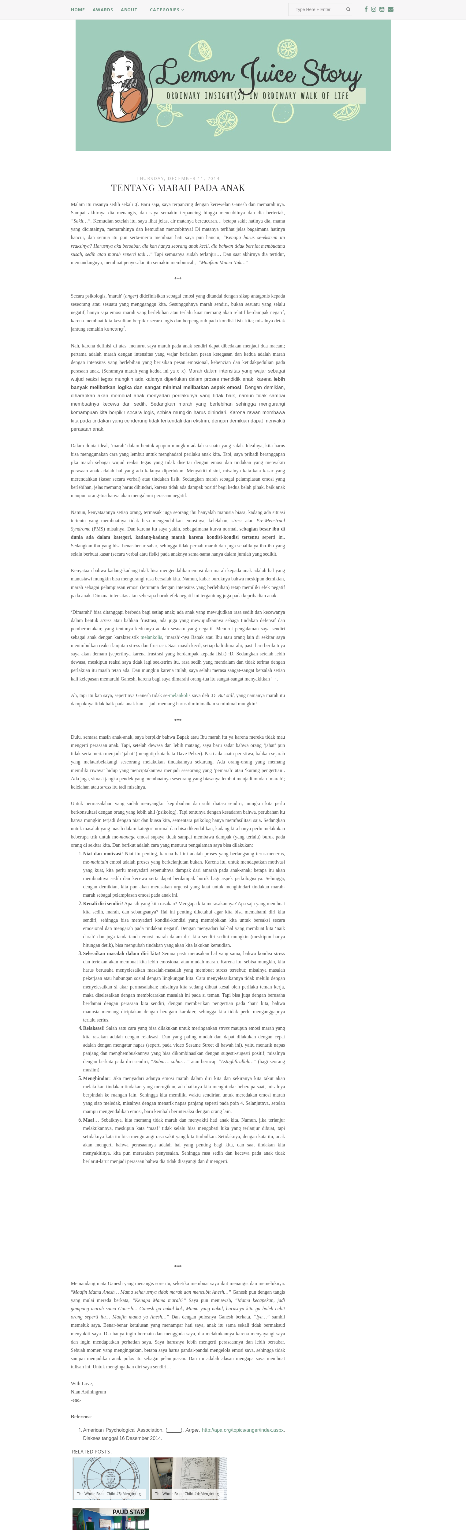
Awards (103, 10)
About (129, 10)
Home (78, 10)
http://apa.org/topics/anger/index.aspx (243, 1430)
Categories (167, 10)
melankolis (151, 637)
